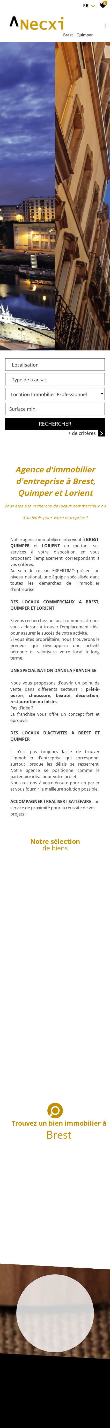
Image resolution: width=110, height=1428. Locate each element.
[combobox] (55, 365)
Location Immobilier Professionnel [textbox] (49, 395)
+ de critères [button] (86, 434)
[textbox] (55, 363)
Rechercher (55, 424)
